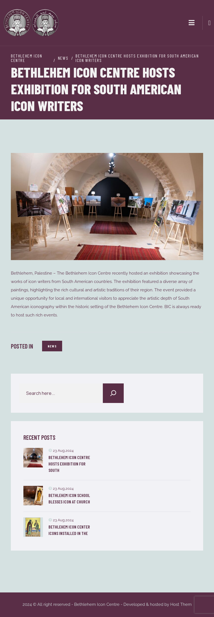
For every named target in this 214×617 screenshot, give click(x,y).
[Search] (113, 393)
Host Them (181, 604)
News (52, 346)
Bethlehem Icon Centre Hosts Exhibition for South (69, 464)
